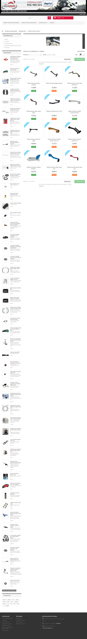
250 (14, 603)
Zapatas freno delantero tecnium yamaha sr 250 (15, 308)
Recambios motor (22, 31)
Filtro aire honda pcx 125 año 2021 (14, 69)
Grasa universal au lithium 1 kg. (14, 474)
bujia (8, 601)
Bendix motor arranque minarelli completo (15, 174)
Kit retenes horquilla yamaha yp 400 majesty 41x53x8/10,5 (15, 246)
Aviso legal (6, 41)
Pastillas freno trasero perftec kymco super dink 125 (15, 119)
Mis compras (19, 618)
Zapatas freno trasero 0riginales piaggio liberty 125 (15, 407)
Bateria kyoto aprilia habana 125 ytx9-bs (14, 298)
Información (7, 36)
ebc (8, 603)
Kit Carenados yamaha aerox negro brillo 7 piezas (15, 536)
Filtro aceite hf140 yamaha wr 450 (14, 194)
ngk (11, 603)
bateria (17, 599)
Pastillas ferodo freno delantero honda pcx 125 (15, 131)
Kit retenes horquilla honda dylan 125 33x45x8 (14, 236)
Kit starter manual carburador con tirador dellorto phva (15, 383)
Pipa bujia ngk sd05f (14, 352)
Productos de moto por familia (11, 22)
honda (4, 601)
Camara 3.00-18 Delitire (15, 203)
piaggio (9, 599)
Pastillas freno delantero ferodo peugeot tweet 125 (15, 450)
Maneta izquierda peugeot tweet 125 (14, 559)
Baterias (52, 22)
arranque (7, 605)
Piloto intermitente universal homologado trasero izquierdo (15, 223)
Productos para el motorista (29, 22)
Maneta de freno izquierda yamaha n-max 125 (14, 142)
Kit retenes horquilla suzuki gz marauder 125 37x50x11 (15, 257)
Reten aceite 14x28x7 (15, 580)
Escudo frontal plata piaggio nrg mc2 (14, 279)
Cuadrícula (80, 55)
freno (18, 603)
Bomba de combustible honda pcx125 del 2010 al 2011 (15, 340)
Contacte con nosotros (7, 623)
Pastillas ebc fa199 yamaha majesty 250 (15, 90)
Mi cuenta (19, 616)
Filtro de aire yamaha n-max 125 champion (15, 484)
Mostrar (44, 54)
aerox (12, 601)
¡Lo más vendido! (5, 622)
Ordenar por (25, 54)
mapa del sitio (5, 630)
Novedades (7, 53)
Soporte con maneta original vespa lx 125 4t (15, 165)
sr (3, 605)
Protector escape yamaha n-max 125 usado (14, 525)
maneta (4, 603)
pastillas (16, 601)
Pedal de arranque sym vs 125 (54, 111)
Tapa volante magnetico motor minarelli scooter (15, 418)
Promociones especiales (7, 618)
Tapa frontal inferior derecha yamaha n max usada (15, 513)
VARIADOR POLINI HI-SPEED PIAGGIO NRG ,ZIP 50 (15, 394)
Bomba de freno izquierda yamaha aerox (15, 462)
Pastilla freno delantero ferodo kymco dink (15, 109)
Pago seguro (7, 47)
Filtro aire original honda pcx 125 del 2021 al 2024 (15, 329)
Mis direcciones (19, 622)
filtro (13, 599)
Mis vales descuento (20, 620)
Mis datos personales (20, 623)
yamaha (4, 599)
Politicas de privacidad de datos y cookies (12, 45)
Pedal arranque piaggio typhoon (54, 83)
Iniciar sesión (82, 14)
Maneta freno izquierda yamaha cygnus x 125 (15, 153)
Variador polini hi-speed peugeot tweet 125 (15, 79)
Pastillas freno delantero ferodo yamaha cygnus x (15, 430)
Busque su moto (43, 22)
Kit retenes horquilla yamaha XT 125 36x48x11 (14, 549)
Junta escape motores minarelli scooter (15, 319)
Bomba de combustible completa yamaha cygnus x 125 (15, 569)
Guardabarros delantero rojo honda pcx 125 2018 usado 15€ (15, 57)
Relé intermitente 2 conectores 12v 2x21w (15, 362)
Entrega (6, 39)
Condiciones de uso (8, 43)
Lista (84, 55)
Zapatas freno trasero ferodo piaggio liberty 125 (15, 268)
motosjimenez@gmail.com (47, 628)
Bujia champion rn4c (14, 183)
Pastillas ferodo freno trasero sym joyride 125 (15, 99)
